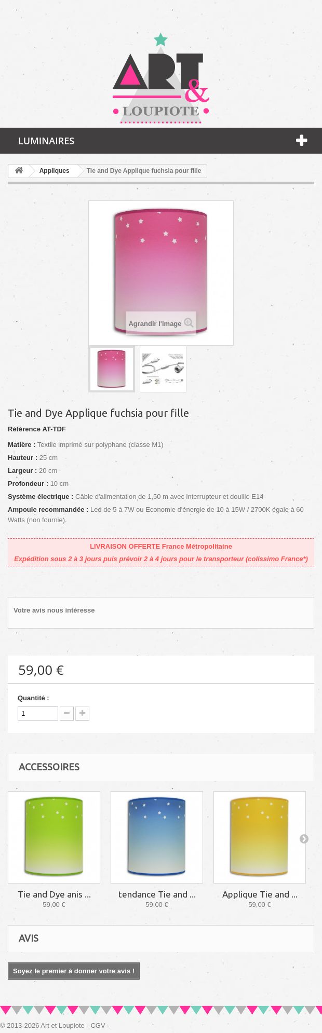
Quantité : (33, 698)
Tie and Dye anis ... (54, 894)
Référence (24, 429)
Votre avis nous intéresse (54, 610)
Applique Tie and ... (260, 894)
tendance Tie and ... (157, 894)
